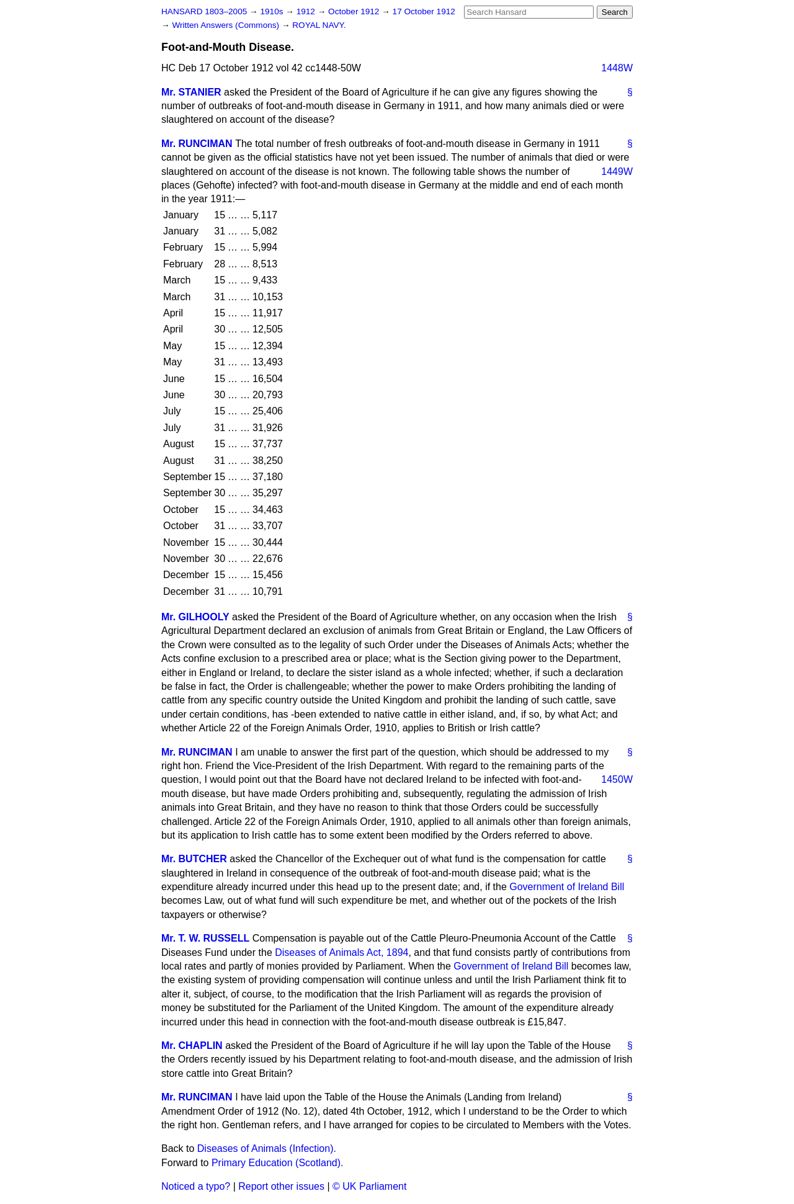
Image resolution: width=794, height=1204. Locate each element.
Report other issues (281, 1186)
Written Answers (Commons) (227, 25)
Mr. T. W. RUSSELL (205, 938)
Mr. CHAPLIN (192, 1045)
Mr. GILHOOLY (195, 617)
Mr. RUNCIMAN (197, 143)
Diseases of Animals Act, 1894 (341, 952)
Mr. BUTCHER (194, 859)
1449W (617, 171)
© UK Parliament (369, 1186)
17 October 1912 (424, 11)
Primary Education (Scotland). (278, 1162)
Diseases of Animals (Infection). (266, 1148)
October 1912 (354, 11)
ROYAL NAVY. (319, 25)
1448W (617, 68)
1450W (617, 779)
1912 (307, 11)
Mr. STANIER (191, 92)
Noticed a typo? (195, 1186)
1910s (272, 11)
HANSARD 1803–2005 (204, 11)
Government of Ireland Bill (566, 886)
